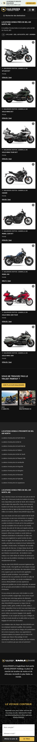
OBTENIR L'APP (30, 3)
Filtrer (26, 739)
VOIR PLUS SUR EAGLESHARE (13, 385)
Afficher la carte (10, 739)
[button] (18, 59)
